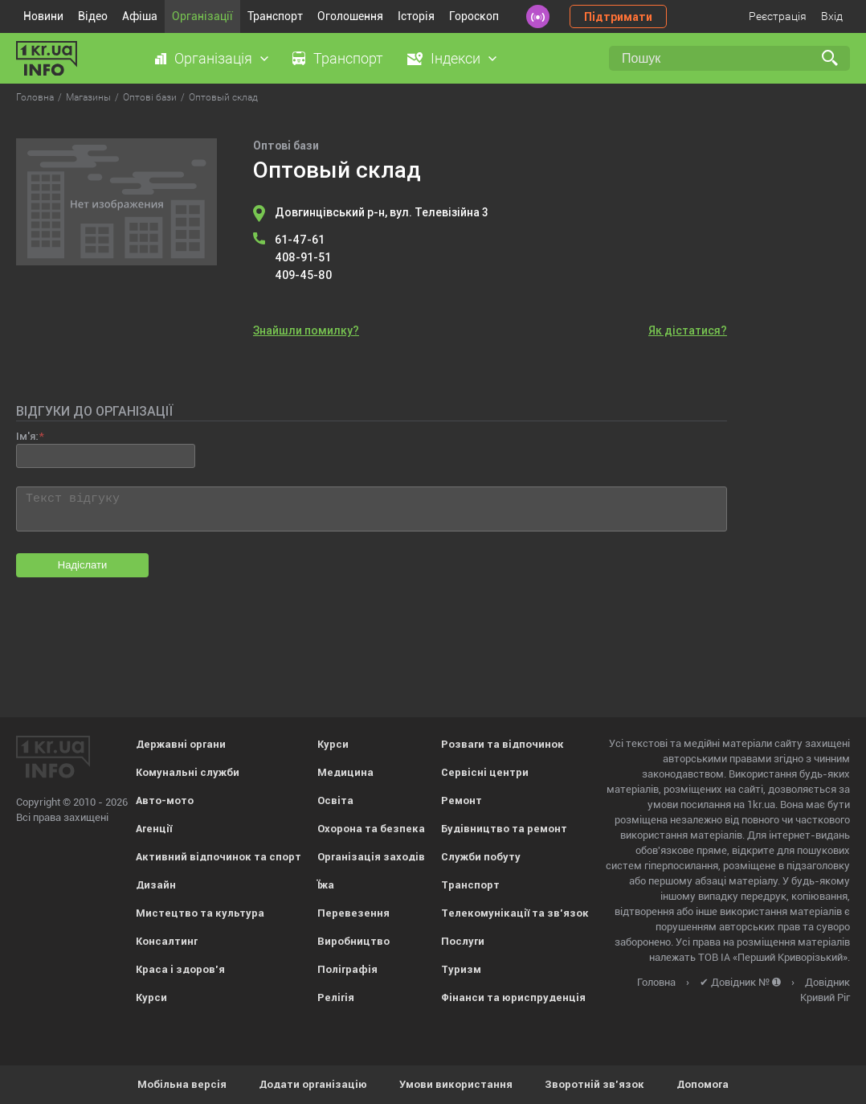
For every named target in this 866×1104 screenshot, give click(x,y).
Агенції (154, 829)
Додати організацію (313, 1084)
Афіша (139, 16)
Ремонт (461, 800)
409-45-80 (303, 275)
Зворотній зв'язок (594, 1084)
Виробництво (353, 941)
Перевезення (353, 913)
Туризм (461, 969)
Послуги (462, 941)
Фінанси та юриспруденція (513, 997)
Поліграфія (347, 969)
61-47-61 (300, 239)
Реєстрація (778, 16)
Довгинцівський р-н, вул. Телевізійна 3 (381, 212)
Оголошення (350, 16)
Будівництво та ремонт (504, 829)
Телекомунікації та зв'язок (515, 913)
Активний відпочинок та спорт (218, 857)
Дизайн (156, 885)
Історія (416, 16)
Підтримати (618, 16)
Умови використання (456, 1084)
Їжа (325, 885)
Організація (213, 58)
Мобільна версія (182, 1084)
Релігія (335, 997)
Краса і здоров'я (180, 969)
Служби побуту (481, 857)
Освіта (335, 800)
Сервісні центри (485, 772)
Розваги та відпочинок (502, 744)
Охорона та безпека (371, 829)
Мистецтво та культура (200, 913)
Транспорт (275, 16)
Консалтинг (167, 941)
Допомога (702, 1084)
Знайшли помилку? (306, 330)
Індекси (455, 58)
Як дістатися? (687, 330)
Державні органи (181, 744)
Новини (43, 16)
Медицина (345, 772)
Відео (93, 16)
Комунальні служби (187, 772)
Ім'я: (27, 436)
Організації (202, 16)
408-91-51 (303, 257)
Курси (151, 997)
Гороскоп (474, 16)
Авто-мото (165, 800)
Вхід (832, 16)
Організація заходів (371, 857)
